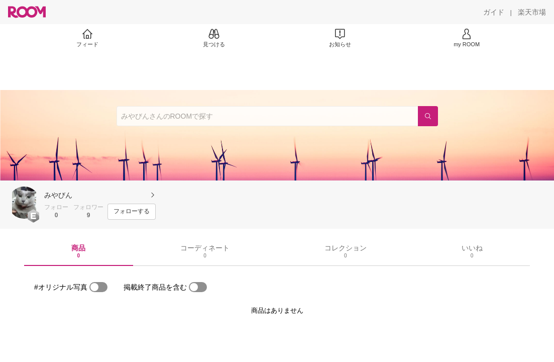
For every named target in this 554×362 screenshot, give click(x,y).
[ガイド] (493, 12)
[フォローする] (131, 212)
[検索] (428, 116)
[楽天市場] (532, 12)
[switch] (98, 287)
